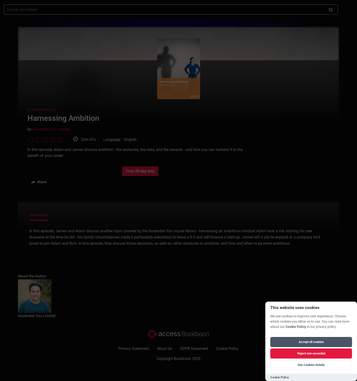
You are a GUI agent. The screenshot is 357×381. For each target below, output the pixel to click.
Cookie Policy (296, 327)
